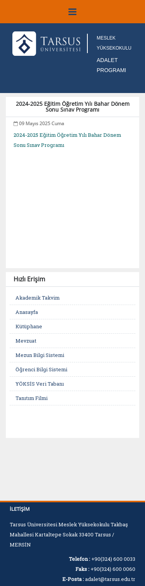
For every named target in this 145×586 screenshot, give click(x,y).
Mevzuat (25, 340)
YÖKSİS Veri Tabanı (39, 383)
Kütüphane (28, 326)
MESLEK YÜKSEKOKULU (114, 43)
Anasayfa (26, 312)
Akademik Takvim (37, 297)
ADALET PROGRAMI (111, 65)
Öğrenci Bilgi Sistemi (41, 369)
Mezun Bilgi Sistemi (39, 355)
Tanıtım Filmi (31, 398)
